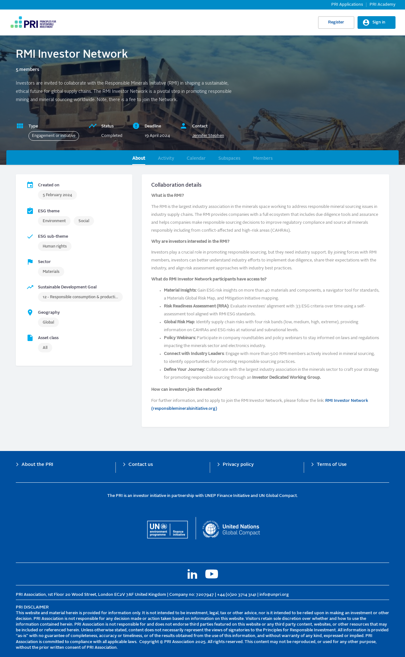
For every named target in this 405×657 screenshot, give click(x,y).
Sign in (378, 22)
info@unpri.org (274, 595)
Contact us (140, 464)
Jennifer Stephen (208, 136)
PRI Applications (347, 5)
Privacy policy (238, 464)
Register (336, 22)
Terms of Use (332, 464)
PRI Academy (383, 5)
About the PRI (37, 464)
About (138, 158)
